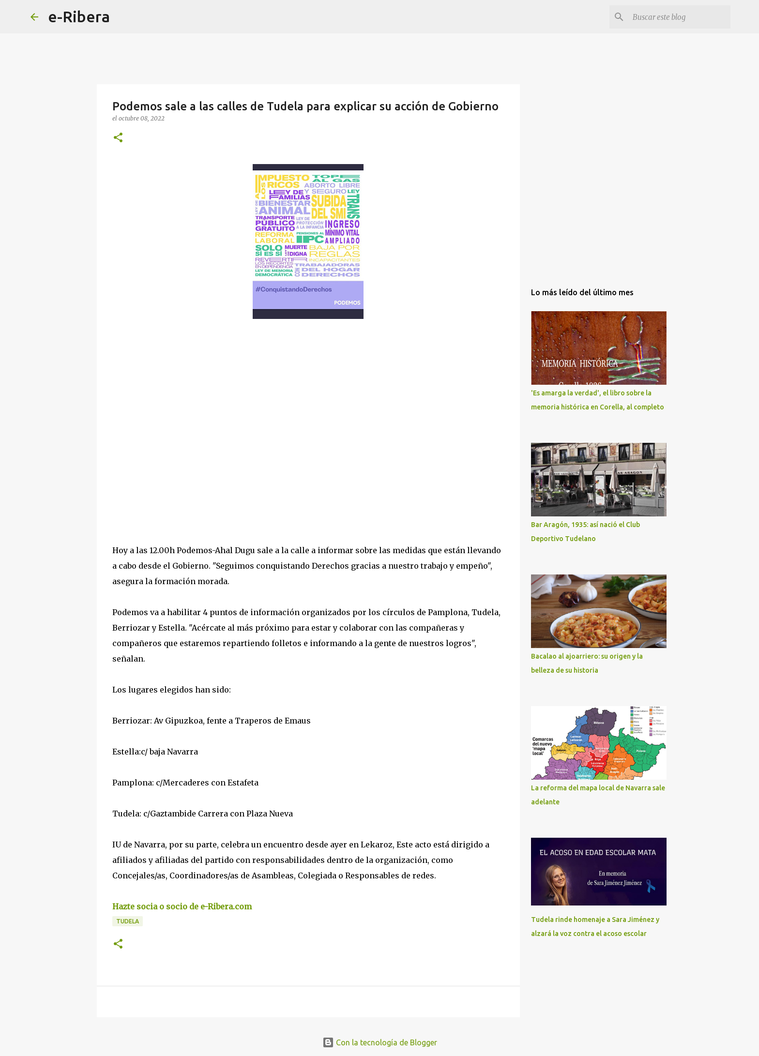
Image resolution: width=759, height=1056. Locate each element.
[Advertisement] (185, 415)
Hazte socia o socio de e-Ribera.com (182, 906)
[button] (118, 138)
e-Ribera (79, 16)
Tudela (127, 921)
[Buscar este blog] (679, 17)
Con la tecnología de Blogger (379, 1042)
